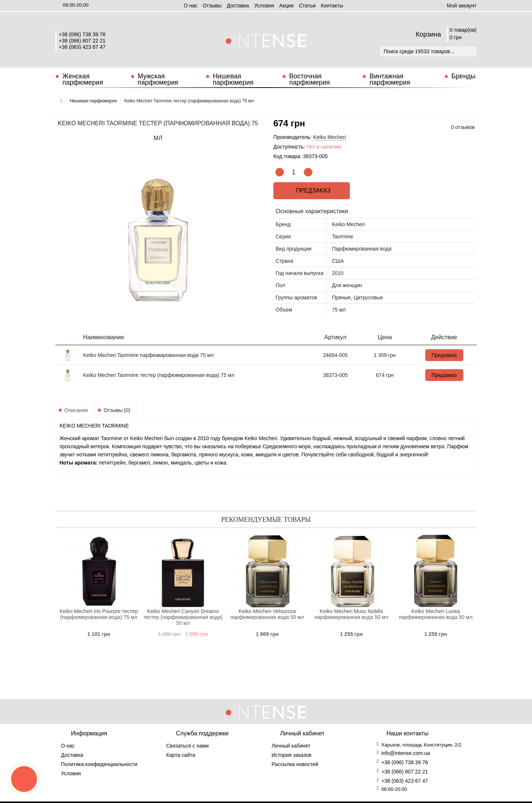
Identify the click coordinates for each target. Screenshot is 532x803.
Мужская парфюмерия (158, 79)
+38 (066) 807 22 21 (82, 41)
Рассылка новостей (295, 764)
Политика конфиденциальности (99, 764)
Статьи (307, 5)
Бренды (463, 76)
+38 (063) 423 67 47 (82, 47)
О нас (190, 5)
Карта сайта (180, 755)
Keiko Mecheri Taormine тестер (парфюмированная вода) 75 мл (159, 375)
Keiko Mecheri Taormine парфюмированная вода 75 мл (148, 355)
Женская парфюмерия (82, 79)
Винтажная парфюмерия (389, 79)
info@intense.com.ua (405, 753)
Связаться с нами (187, 746)
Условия (264, 5)
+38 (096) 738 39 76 (82, 34)
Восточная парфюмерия (309, 79)
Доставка (238, 5)
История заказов (291, 755)
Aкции (286, 5)
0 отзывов (463, 127)
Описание (76, 410)
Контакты (332, 5)
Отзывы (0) (116, 410)
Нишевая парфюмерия (233, 79)
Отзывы (211, 5)
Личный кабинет (291, 746)
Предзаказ (312, 190)
